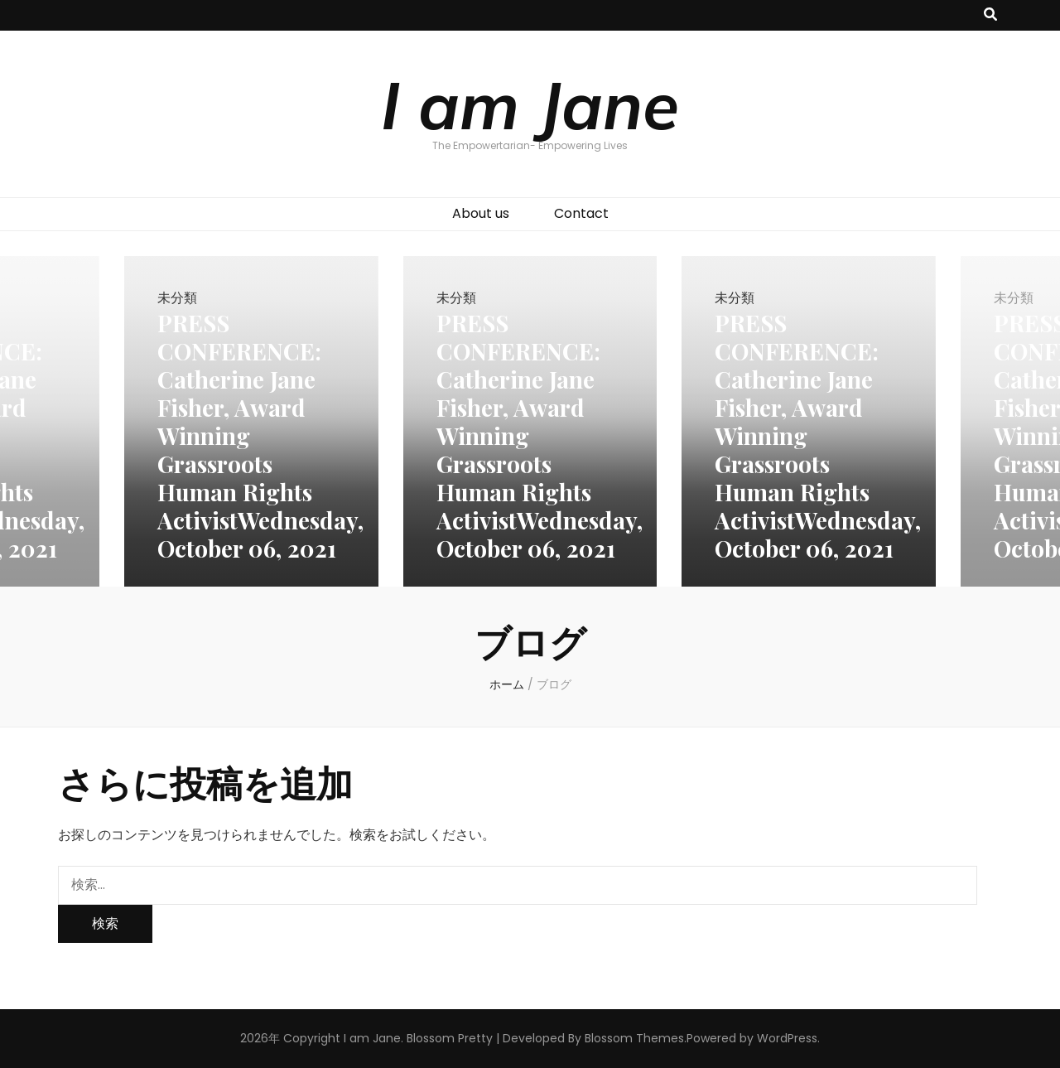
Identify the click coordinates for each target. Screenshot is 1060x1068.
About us (480, 213)
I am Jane (530, 104)
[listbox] (530, 421)
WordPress (787, 1038)
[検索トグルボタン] (990, 15)
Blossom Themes (634, 1038)
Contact (581, 213)
